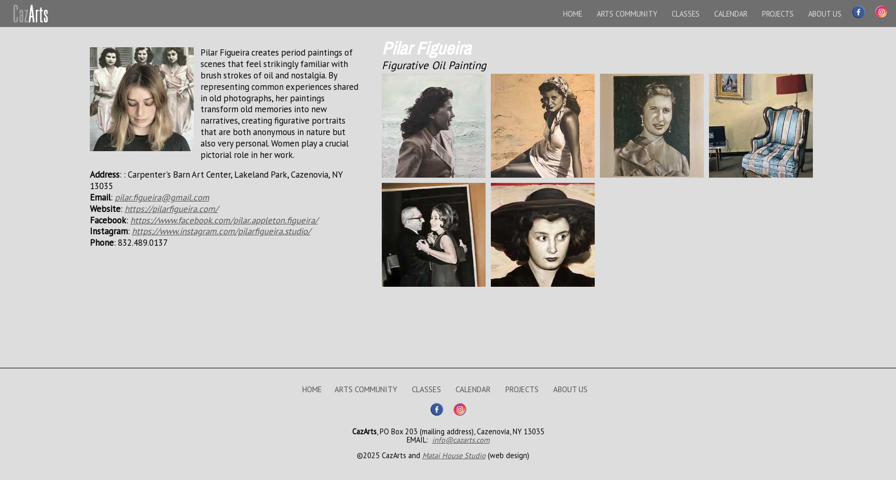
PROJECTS (778, 14)
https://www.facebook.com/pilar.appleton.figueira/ (224, 220)
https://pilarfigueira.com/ (171, 209)
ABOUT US (824, 14)
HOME (572, 14)
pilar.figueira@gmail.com (162, 197)
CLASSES (686, 14)
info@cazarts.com (461, 440)
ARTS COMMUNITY (627, 14)
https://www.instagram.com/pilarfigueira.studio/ (221, 231)
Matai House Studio (454, 455)
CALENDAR (730, 14)
